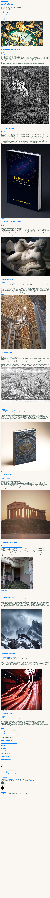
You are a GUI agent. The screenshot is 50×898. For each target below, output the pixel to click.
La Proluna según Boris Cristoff (11, 221)
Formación (3, 218)
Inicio (4, 11)
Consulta (5, 18)
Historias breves (4, 125)
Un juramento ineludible (9, 542)
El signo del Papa (6, 352)
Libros (7, 14)
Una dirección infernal (8, 128)
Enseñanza (5, 17)
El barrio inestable (7, 279)
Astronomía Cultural (6, 759)
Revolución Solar (6, 474)
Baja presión (5, 406)
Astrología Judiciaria (10, 4)
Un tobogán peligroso (8, 713)
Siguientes (6, 733)
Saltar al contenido (4, 1)
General (2, 46)
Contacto (5, 19)
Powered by (6, 792)
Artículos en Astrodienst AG (11, 16)
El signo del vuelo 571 (8, 653)
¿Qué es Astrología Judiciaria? (11, 49)
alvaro (3, 52)
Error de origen (6, 593)
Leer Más (2, 64)
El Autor (5, 12)
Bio (6, 13)
